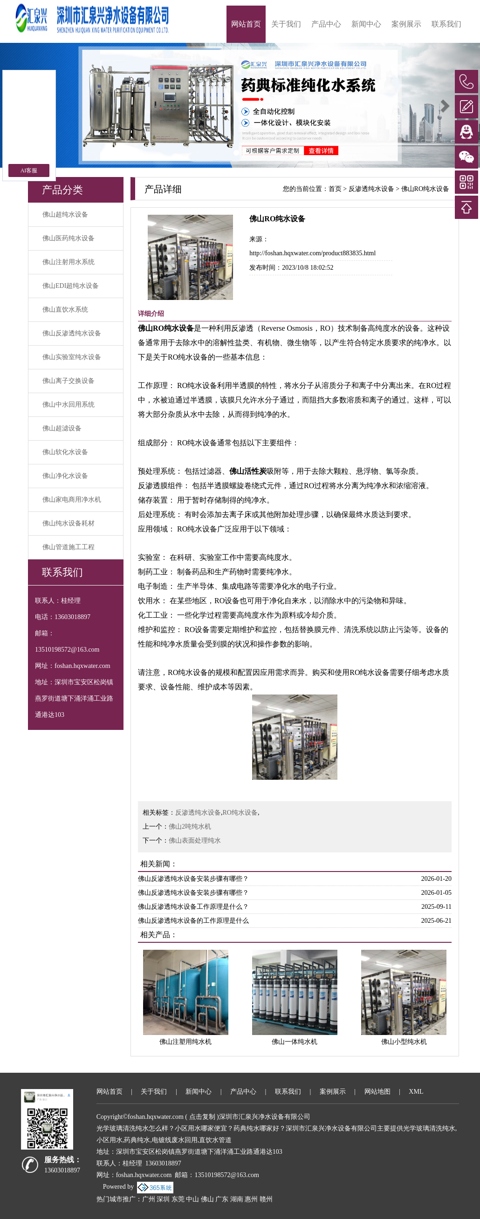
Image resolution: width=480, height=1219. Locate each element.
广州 (148, 1199)
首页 (335, 188)
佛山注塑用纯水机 (185, 1041)
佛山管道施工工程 (68, 547)
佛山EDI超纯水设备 (70, 285)
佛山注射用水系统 (68, 262)
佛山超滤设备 (62, 428)
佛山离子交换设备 (68, 380)
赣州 (266, 1199)
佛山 (207, 1199)
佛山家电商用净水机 (71, 499)
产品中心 (326, 24)
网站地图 (377, 1091)
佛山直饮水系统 (65, 309)
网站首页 (246, 24)
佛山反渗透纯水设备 (71, 333)
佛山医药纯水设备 (68, 238)
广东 (221, 1199)
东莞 (178, 1199)
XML (416, 1091)
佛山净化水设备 (65, 475)
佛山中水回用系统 (68, 404)
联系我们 (446, 24)
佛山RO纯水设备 (425, 188)
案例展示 (406, 24)
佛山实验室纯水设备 (71, 357)
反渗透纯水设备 (371, 188)
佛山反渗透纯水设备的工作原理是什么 (193, 920)
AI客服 (29, 170)
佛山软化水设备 (65, 452)
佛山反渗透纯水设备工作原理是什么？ (193, 906)
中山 (192, 1199)
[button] (444, 105)
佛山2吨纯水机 (190, 826)
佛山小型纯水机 (404, 1041)
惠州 (251, 1199)
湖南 (236, 1199)
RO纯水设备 (240, 812)
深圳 (163, 1199)
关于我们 (286, 24)
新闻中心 (366, 24)
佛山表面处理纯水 (195, 840)
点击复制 (202, 1116)
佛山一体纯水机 (294, 1041)
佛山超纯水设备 (65, 214)
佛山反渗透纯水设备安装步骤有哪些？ (193, 878)
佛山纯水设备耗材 (68, 523)
